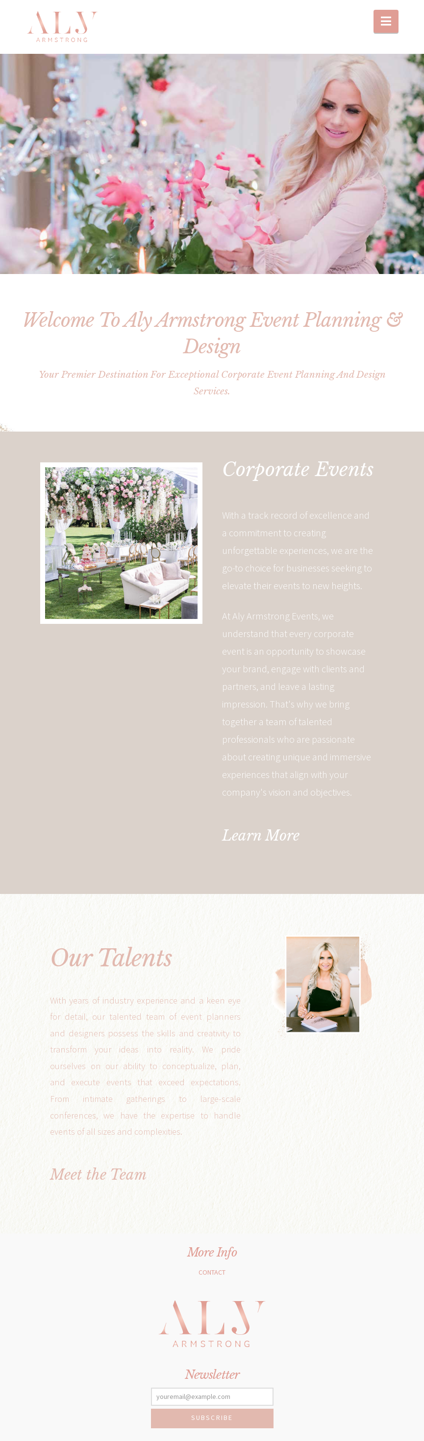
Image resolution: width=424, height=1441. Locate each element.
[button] (386, 21)
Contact (212, 1272)
